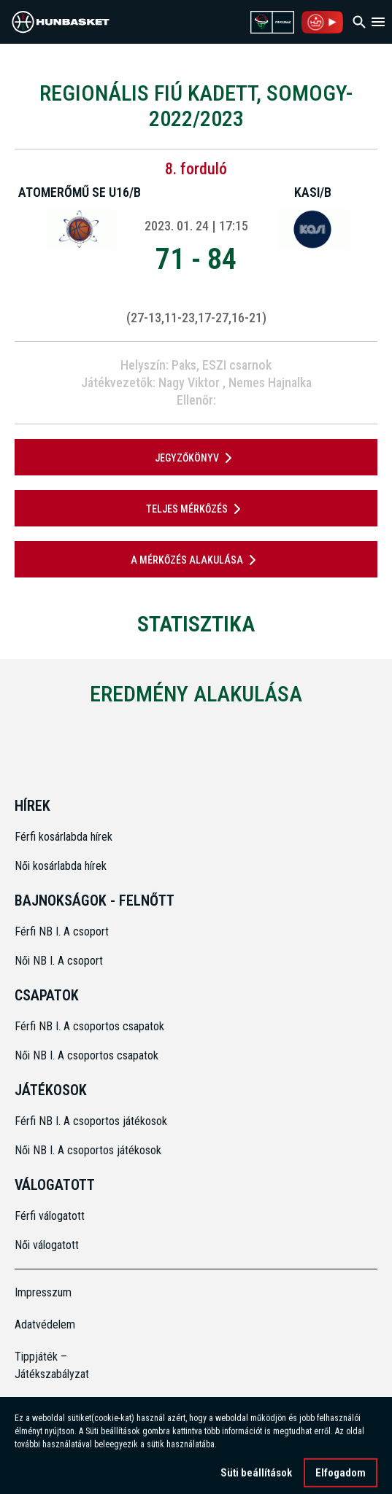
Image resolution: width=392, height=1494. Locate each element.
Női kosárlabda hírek (61, 866)
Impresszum (43, 1292)
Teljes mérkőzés (196, 509)
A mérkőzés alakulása (196, 560)
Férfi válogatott (50, 1216)
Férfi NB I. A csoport (62, 931)
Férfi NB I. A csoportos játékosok (91, 1121)
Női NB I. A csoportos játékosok (88, 1150)
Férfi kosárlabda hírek (63, 837)
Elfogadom (340, 1478)
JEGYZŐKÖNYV (196, 458)
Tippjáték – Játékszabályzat (52, 1365)
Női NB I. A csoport (59, 961)
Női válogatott (47, 1245)
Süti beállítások (256, 1478)
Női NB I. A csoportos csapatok (88, 1055)
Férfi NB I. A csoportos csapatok (91, 1026)
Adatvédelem (45, 1324)
